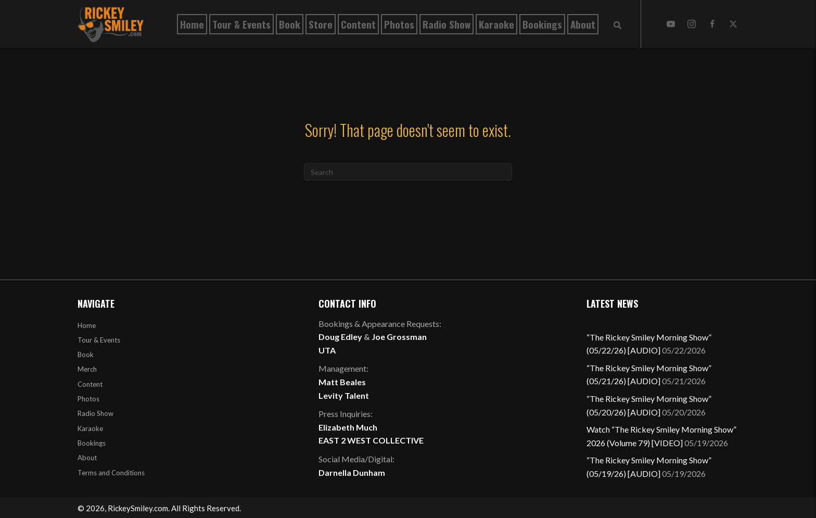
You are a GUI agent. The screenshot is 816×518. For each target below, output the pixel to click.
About (87, 457)
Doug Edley (340, 337)
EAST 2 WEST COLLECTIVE (371, 440)
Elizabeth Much (347, 427)
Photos (88, 399)
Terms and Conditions (111, 473)
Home (87, 325)
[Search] (408, 172)
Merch (87, 369)
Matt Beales (342, 382)
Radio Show (95, 413)
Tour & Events (99, 340)
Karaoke (90, 428)
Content (90, 384)
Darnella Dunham (351, 472)
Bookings (92, 443)
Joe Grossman (399, 337)
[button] (671, 24)
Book (86, 354)
